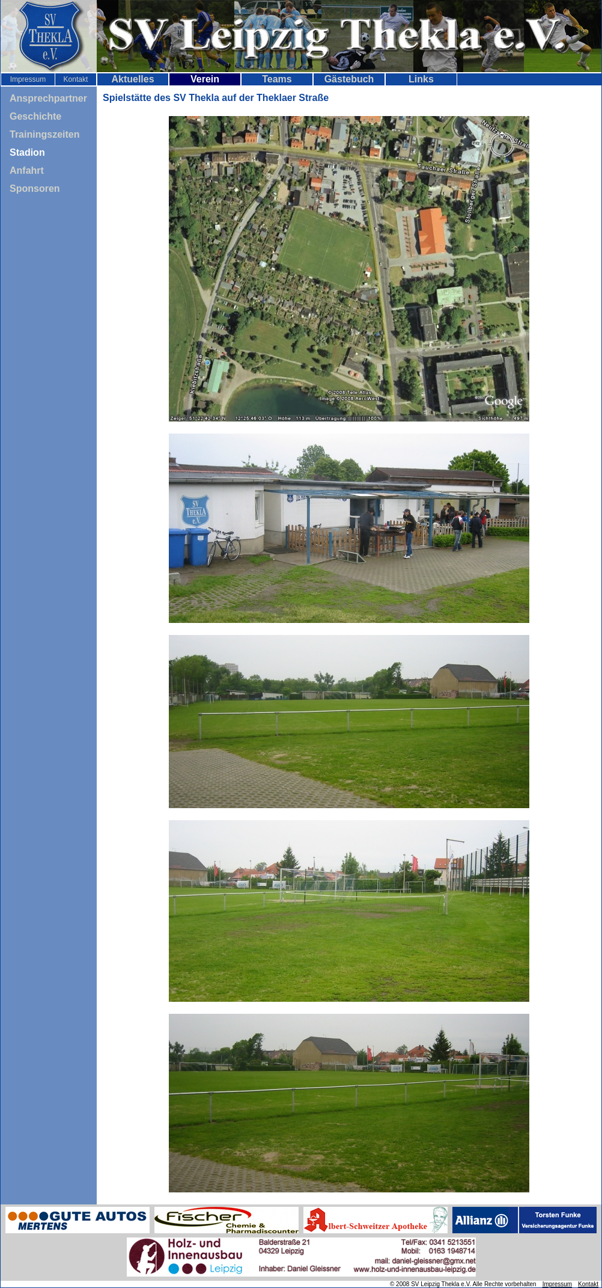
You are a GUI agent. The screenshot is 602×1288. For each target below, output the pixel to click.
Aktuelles (132, 79)
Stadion (27, 152)
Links (421, 79)
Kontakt (76, 79)
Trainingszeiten (44, 134)
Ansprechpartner (48, 98)
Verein (204, 79)
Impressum (28, 79)
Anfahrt (27, 170)
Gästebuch (349, 79)
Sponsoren (35, 188)
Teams (277, 79)
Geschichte (35, 116)
